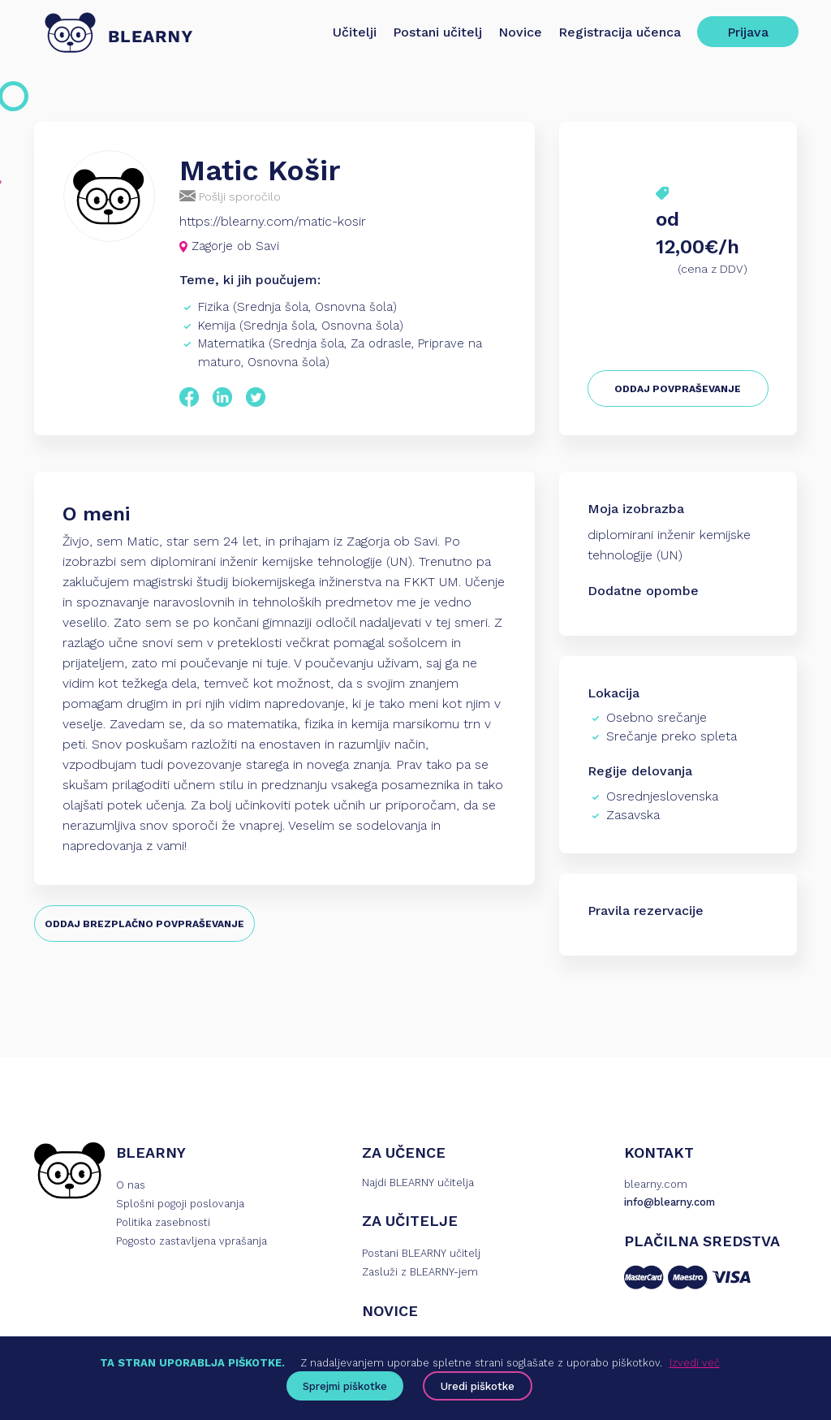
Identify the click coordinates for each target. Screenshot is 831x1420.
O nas (130, 1185)
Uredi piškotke (478, 1386)
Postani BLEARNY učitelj (421, 1253)
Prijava (748, 32)
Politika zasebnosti (163, 1222)
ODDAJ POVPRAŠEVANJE (677, 389)
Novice (520, 32)
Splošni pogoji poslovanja (180, 1204)
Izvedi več (695, 1363)
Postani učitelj (437, 32)
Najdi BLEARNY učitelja (418, 1182)
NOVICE (390, 1310)
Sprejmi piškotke (345, 1386)
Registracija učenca (619, 32)
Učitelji (355, 32)
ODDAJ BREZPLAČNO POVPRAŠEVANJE (144, 924)
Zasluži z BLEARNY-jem (420, 1272)
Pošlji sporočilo (230, 196)
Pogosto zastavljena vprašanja (191, 1241)
